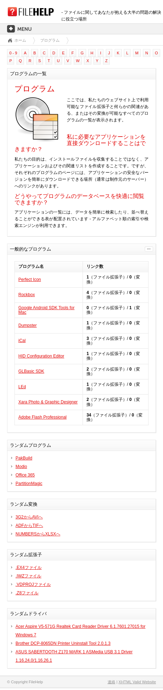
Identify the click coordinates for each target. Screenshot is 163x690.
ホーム (20, 40)
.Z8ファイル (27, 592)
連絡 (111, 682)
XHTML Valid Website (137, 682)
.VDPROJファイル (33, 584)
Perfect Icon (29, 279)
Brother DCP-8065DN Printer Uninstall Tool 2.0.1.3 (63, 643)
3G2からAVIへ (29, 517)
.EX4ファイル (29, 567)
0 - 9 (13, 53)
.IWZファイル (28, 576)
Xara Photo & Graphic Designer (48, 402)
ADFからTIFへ (29, 525)
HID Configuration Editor (41, 356)
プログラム (50, 40)
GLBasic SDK (31, 371)
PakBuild (24, 458)
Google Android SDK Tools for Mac (46, 310)
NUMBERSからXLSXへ (38, 534)
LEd (22, 386)
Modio (21, 466)
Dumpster (27, 325)
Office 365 (25, 475)
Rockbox (26, 294)
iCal (22, 340)
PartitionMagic (29, 483)
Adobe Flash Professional (42, 417)
